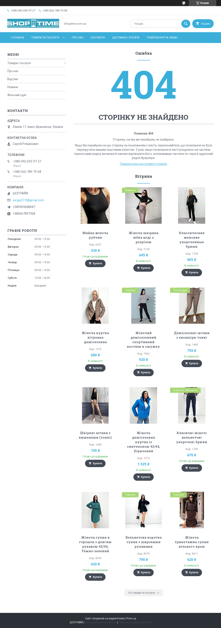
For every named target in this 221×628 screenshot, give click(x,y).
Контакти (98, 37)
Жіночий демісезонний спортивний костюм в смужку (143, 340)
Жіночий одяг (17, 95)
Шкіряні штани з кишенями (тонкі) (95, 435)
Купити (97, 263)
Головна (17, 37)
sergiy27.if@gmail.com (28, 200)
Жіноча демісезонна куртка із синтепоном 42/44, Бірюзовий (143, 442)
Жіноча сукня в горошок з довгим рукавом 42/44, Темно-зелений (95, 544)
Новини (12, 87)
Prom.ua (131, 618)
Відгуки (12, 79)
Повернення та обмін (162, 37)
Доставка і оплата (125, 37)
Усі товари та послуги (141, 592)
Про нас (78, 37)
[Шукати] (185, 24)
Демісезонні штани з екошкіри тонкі (192, 335)
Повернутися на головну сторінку (143, 164)
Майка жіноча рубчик (95, 235)
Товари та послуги (45, 37)
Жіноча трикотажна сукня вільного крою (192, 542)
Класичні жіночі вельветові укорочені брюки (191, 437)
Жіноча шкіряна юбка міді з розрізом (143, 237)
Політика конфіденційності (135, 622)
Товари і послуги (19, 63)
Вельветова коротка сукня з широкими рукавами (143, 542)
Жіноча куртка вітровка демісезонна (95, 337)
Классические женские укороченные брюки (192, 240)
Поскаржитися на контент (101, 622)
